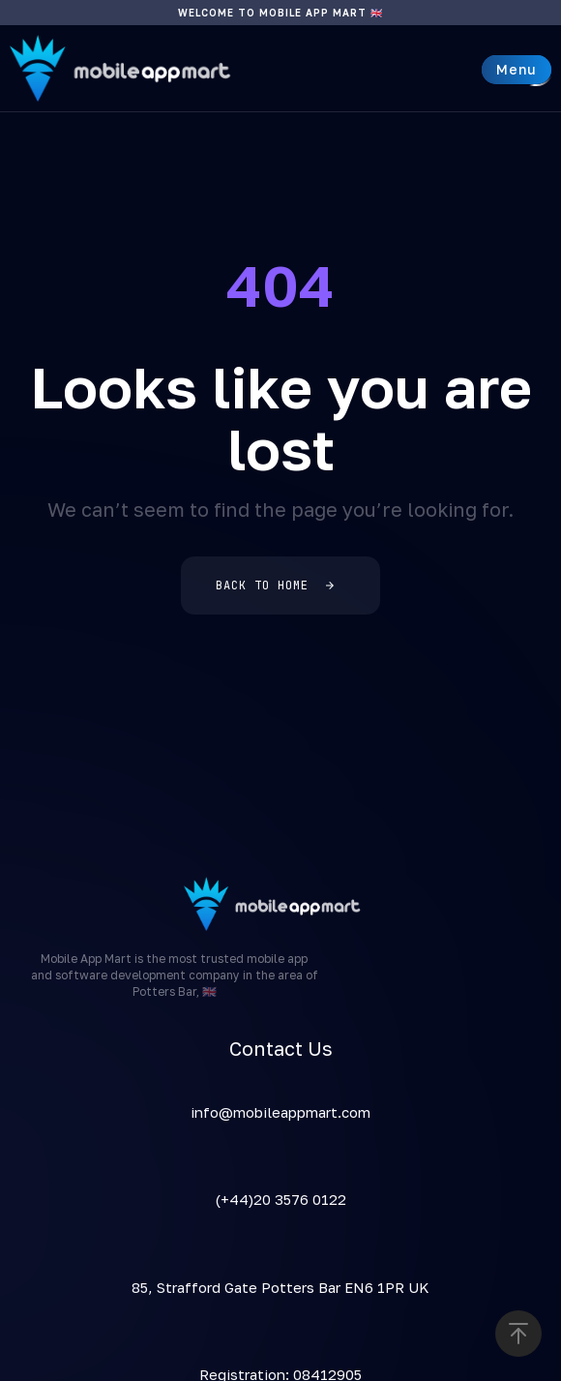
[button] (516, 69)
